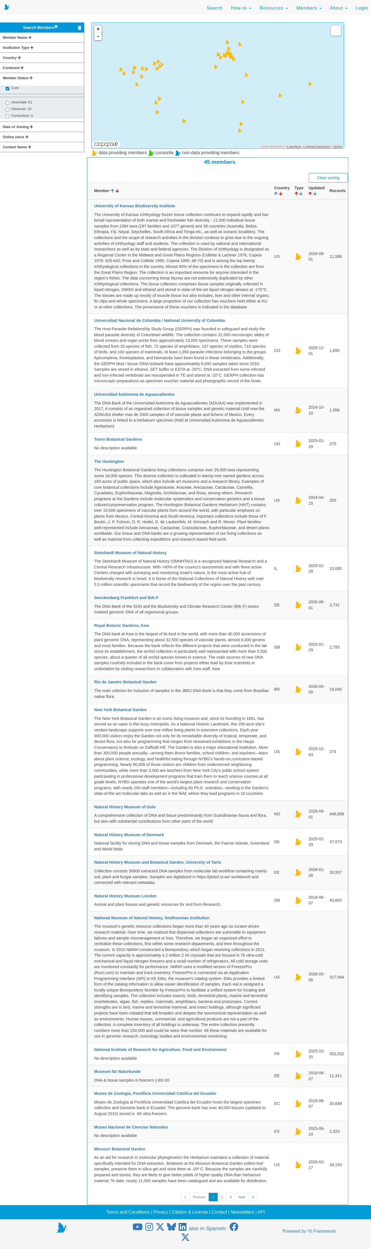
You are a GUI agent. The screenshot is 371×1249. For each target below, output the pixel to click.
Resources (274, 8)
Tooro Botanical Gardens (118, 439)
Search (215, 8)
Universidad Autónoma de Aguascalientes (134, 394)
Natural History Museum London (125, 896)
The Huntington (109, 461)
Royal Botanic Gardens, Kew (121, 625)
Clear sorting (328, 178)
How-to (241, 8)
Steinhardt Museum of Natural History (130, 552)
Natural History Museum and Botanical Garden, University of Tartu (157, 862)
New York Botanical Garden (120, 709)
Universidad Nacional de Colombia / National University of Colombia (159, 320)
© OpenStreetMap (316, 146)
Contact (219, 1212)
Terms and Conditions (128, 1212)
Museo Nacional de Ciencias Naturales (131, 1127)
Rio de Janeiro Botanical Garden (125, 682)
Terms (337, 146)
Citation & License (190, 1212)
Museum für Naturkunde (117, 1071)
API (261, 1212)
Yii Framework (321, 1231)
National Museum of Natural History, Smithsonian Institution (152, 918)
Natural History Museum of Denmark (129, 834)
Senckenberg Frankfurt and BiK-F (126, 597)
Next (242, 1197)
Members (308, 8)
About (338, 8)
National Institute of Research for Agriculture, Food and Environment (160, 1049)
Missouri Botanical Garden (119, 1149)
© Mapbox (293, 146)
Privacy (160, 1212)
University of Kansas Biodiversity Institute (134, 206)
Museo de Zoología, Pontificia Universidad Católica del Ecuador (155, 1093)
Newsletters (242, 1212)
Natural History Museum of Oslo (125, 807)
